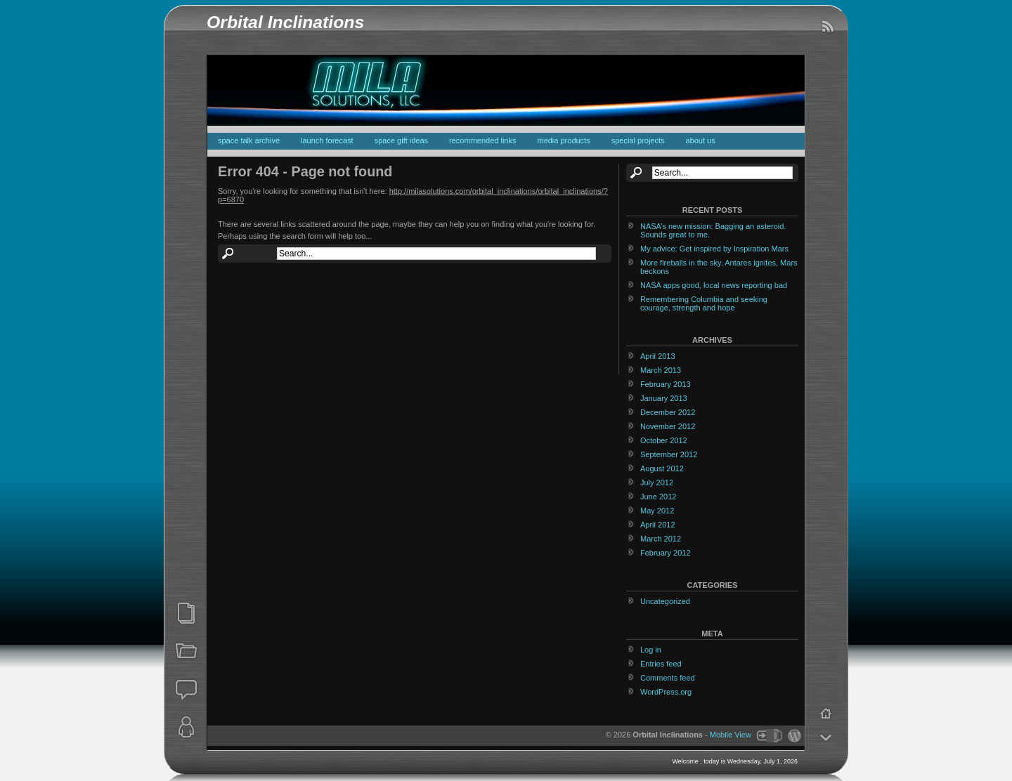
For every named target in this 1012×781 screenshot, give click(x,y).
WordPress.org (666, 692)
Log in (650, 649)
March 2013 (660, 370)
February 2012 (665, 553)
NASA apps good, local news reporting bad (713, 285)
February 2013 (665, 384)
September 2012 (668, 454)
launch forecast (327, 140)
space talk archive (249, 140)
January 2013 (663, 398)
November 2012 (667, 426)
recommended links (482, 140)
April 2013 (657, 356)
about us (700, 140)
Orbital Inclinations (285, 22)
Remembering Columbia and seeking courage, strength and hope (703, 303)
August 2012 (662, 468)
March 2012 (660, 538)
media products (563, 140)
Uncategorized (665, 601)
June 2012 (658, 496)
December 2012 (667, 412)
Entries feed (661, 663)
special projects (638, 140)
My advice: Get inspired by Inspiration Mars (714, 248)
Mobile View (730, 734)
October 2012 (663, 440)
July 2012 (656, 482)
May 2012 (657, 510)
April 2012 (657, 524)
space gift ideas (401, 140)
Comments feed (667, 678)
